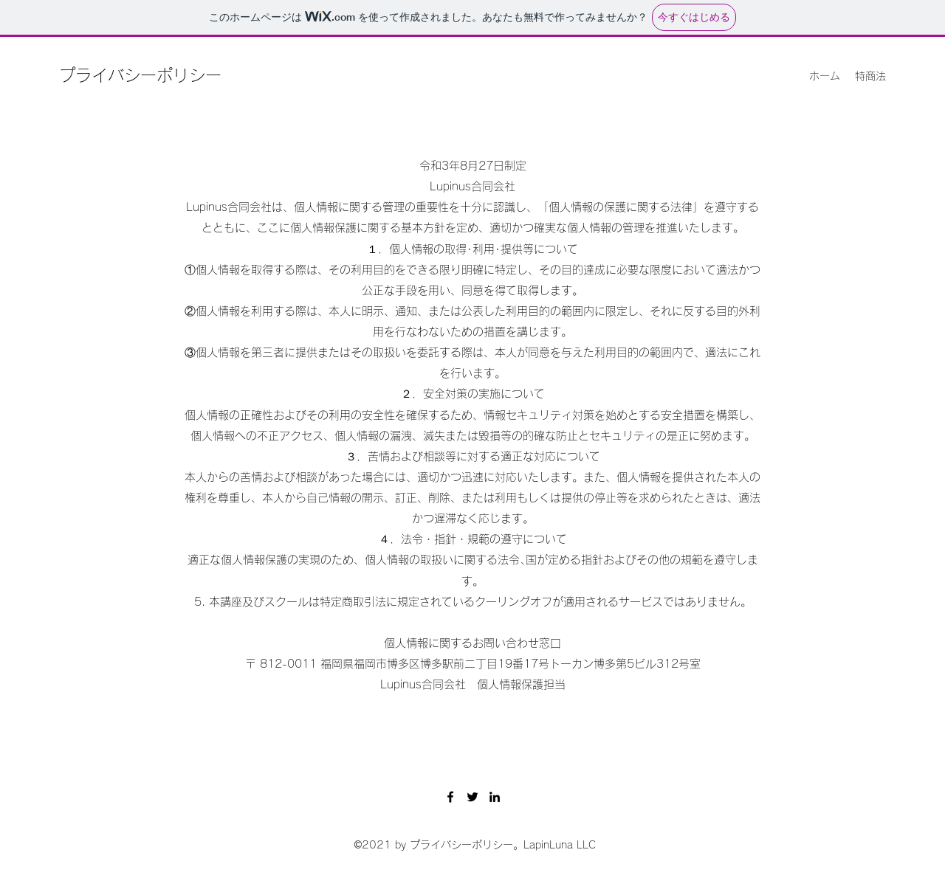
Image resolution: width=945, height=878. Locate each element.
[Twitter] (472, 796)
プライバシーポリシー (140, 75)
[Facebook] (450, 796)
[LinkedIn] (494, 796)
